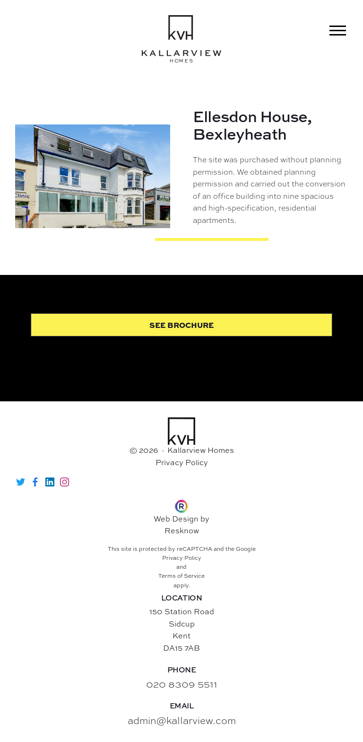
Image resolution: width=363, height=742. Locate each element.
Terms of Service (181, 576)
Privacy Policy (182, 462)
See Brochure (181, 324)
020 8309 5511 (181, 684)
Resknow (181, 530)
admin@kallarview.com (182, 720)
